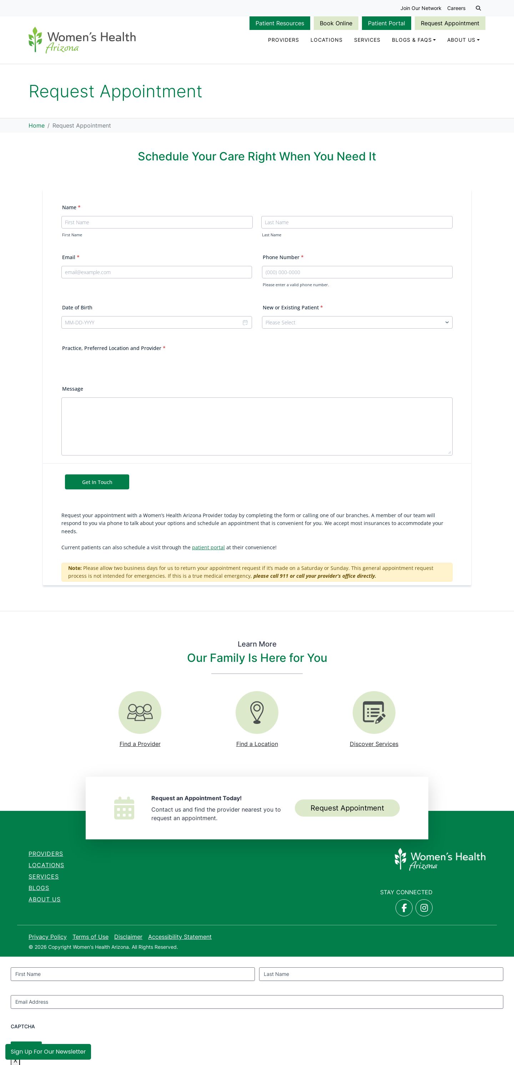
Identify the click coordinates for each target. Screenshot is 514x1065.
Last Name (271, 234)
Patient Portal (386, 23)
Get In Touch (97, 482)
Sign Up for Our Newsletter (48, 1052)
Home (37, 125)
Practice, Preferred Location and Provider (114, 348)
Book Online (336, 23)
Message (72, 388)
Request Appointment (450, 23)
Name (71, 207)
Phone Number (283, 257)
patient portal (208, 547)
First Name (72, 234)
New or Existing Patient (293, 307)
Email (71, 257)
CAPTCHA (23, 1026)
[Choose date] (245, 322)
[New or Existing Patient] (357, 322)
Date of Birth (77, 307)
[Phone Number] (357, 272)
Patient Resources (280, 23)
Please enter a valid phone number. (296, 284)
